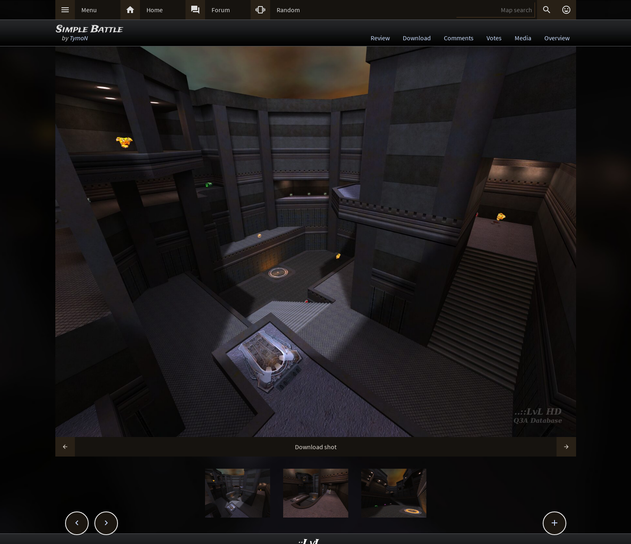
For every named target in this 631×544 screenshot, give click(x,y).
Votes (494, 38)
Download (417, 38)
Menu (89, 10)
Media (523, 38)
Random (288, 10)
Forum (221, 10)
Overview (557, 38)
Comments (459, 38)
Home (154, 10)
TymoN (79, 38)
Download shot (315, 447)
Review (380, 38)
